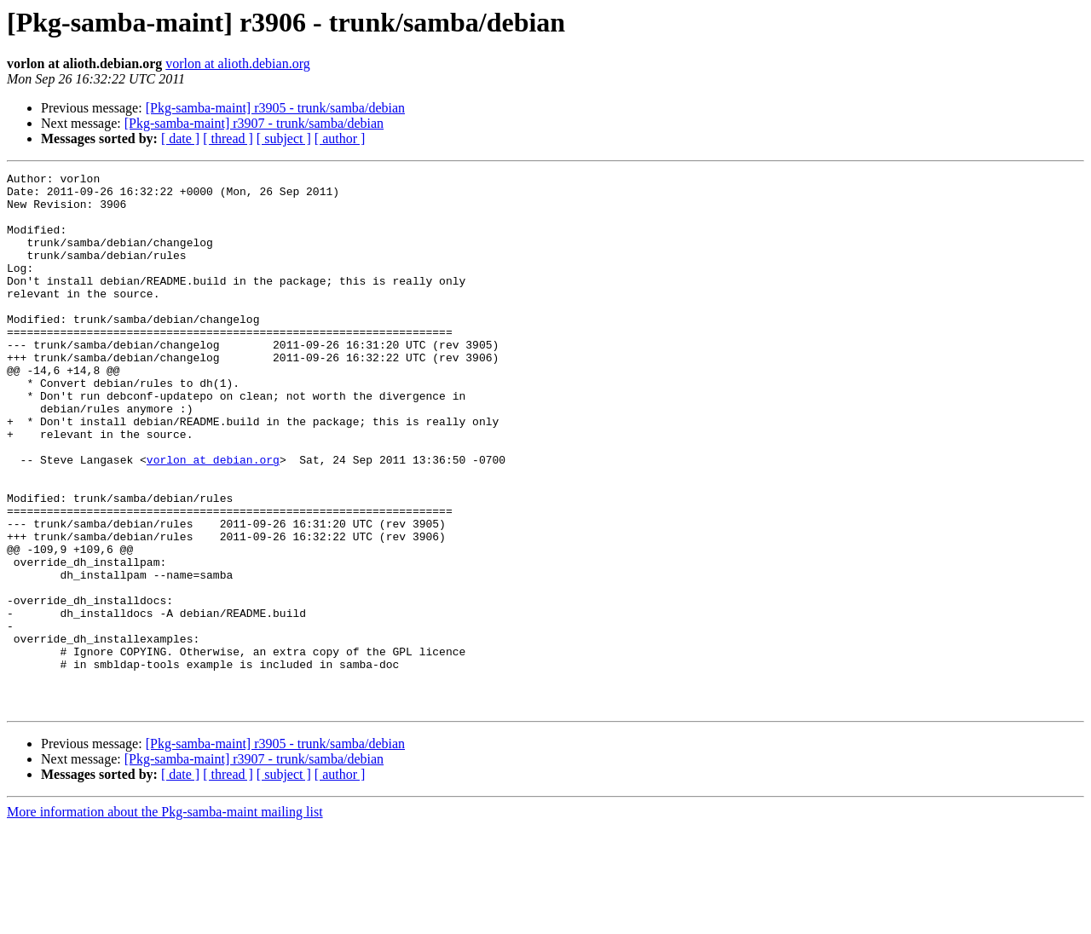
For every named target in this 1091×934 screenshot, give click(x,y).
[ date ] (180, 138)
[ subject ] (284, 138)
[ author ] (340, 138)
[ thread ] (228, 138)
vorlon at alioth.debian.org (237, 63)
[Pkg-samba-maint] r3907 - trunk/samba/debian (254, 123)
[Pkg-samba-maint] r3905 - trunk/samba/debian (275, 108)
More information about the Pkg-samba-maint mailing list (165, 919)
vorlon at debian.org (213, 518)
